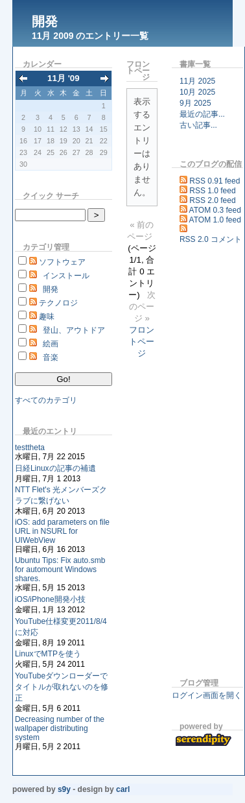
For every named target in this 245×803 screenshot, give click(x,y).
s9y (64, 789)
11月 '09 (63, 78)
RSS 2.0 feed (212, 200)
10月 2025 (197, 92)
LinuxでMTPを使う (48, 653)
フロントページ (141, 341)
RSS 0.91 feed (214, 181)
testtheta (30, 447)
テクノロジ (58, 302)
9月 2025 (195, 103)
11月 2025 (197, 81)
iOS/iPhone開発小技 (50, 599)
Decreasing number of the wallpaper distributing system (59, 728)
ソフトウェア (62, 262)
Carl (123, 789)
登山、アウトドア (74, 330)
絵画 (50, 343)
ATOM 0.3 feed (215, 210)
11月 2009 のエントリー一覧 (90, 35)
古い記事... (198, 125)
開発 (45, 21)
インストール (66, 275)
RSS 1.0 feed (212, 190)
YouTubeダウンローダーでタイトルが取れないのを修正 (61, 686)
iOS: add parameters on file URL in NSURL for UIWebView (62, 531)
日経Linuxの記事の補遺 (55, 468)
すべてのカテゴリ (46, 400)
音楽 (50, 357)
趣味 (46, 316)
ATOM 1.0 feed (215, 219)
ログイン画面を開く (207, 695)
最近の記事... (202, 114)
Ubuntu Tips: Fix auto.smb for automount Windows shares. (60, 569)
